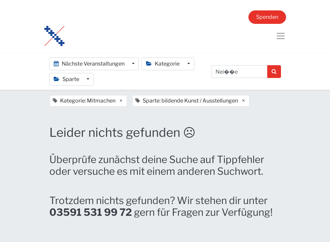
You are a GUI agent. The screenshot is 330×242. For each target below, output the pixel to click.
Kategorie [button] (163, 64)
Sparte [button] (67, 79)
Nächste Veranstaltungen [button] (90, 64)
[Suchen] (274, 71)
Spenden (267, 17)
